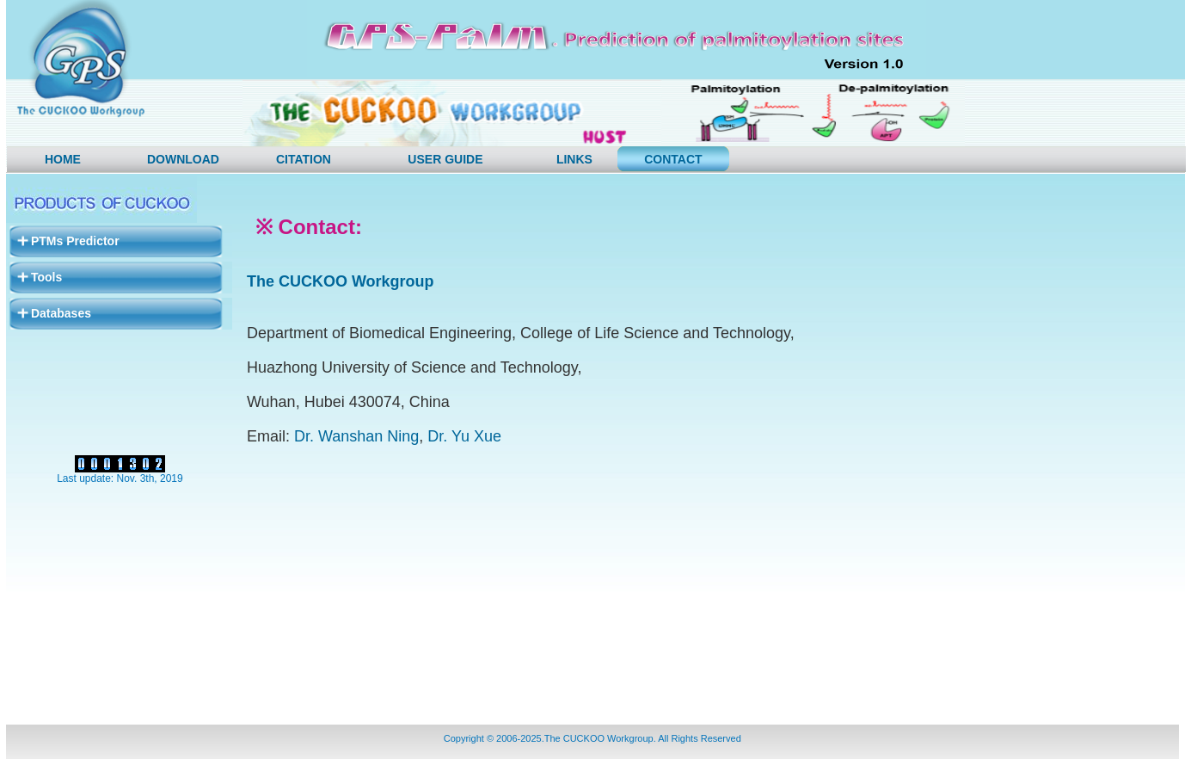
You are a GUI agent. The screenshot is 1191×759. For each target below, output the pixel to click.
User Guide (445, 159)
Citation (303, 159)
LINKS (574, 159)
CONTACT (673, 159)
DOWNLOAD (183, 159)
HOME (63, 159)
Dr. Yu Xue (464, 436)
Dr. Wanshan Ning (356, 436)
